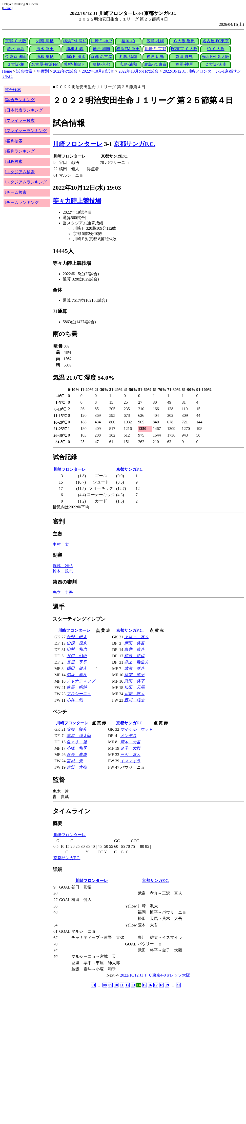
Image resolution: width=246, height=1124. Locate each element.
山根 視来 (77, 643)
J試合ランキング (20, 100)
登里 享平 (77, 662)
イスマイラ (130, 761)
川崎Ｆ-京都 (155, 49)
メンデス (128, 735)
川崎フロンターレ (77, 144)
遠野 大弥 (77, 767)
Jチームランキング (22, 202)
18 (161, 985)
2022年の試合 (65, 71)
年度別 (43, 71)
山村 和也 (77, 649)
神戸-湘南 (101, 49)
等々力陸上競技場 (77, 201)
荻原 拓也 (134, 656)
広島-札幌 (155, 41)
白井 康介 (134, 649)
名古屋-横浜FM (44, 64)
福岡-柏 (128, 41)
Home (7, 8)
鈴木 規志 (63, 571)
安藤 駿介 (77, 729)
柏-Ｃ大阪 (215, 49)
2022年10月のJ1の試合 (138, 71)
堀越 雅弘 (63, 566)
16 (150, 985)
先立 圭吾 (63, 592)
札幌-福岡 (128, 56)
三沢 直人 (130, 754)
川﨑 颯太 (134, 693)
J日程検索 (14, 161)
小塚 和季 (77, 748)
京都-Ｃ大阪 (15, 41)
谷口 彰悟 (77, 656)
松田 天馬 (134, 687)
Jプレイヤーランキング (26, 130)
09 (110, 985)
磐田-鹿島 (184, 56)
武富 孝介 (134, 668)
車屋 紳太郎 (79, 735)
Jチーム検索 (16, 192)
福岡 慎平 (134, 675)
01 (93, 985)
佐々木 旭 (77, 742)
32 (178, 985)
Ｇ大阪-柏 (15, 64)
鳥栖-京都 (101, 64)
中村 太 (61, 544)
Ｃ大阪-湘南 (215, 64)
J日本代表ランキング (24, 110)
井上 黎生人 (136, 662)
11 (122, 985)
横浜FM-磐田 (128, 49)
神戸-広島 (155, 56)
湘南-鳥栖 (45, 41)
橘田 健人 (77, 668)
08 (105, 985)
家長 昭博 (77, 687)
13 (133, 985)
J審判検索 (14, 141)
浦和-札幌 (75, 49)
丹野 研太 (77, 637)
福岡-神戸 (184, 64)
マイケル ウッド (136, 729)
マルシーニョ (79, 693)
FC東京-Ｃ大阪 (184, 49)
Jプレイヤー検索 (20, 120)
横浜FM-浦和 (74, 41)
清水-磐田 (45, 49)
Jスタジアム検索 (20, 172)
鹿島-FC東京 (155, 64)
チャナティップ (81, 681)
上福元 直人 (136, 637)
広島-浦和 (128, 64)
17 (156, 985)
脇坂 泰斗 (77, 675)
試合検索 (24, 71)
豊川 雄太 (134, 700)
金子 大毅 (130, 748)
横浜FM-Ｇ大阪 (215, 56)
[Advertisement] (98, 1028)
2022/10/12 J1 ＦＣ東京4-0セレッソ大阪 (155, 975)
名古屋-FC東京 (215, 41)
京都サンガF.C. (134, 144)
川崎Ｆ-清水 (75, 56)
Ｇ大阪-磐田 (184, 41)
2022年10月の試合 (98, 71)
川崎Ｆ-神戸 (101, 41)
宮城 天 (75, 761)
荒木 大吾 (130, 742)
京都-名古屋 (101, 56)
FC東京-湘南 (15, 56)
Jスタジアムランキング (26, 182)
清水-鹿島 (15, 49)
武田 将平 (134, 681)
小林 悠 (75, 700)
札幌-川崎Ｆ (75, 64)
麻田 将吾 (134, 643)
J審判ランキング (20, 151)
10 (116, 985)
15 (144, 985)
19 (167, 985)
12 (127, 985)
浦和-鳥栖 (45, 56)
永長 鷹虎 (77, 754)
